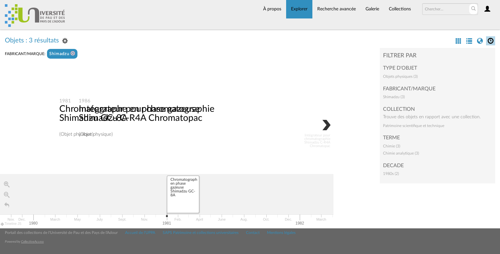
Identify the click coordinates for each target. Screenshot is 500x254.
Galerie (372, 9)
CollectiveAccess (32, 241)
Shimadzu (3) (394, 97)
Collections (400, 9)
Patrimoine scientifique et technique (413, 126)
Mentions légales (281, 233)
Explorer (299, 9)
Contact (253, 233)
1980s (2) (391, 174)
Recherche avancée (336, 9)
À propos (272, 9)
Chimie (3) (391, 146)
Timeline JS (11, 223)
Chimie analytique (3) (401, 153)
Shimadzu (62, 53)
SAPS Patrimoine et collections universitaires (200, 233)
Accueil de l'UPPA (140, 233)
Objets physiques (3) (400, 76)
